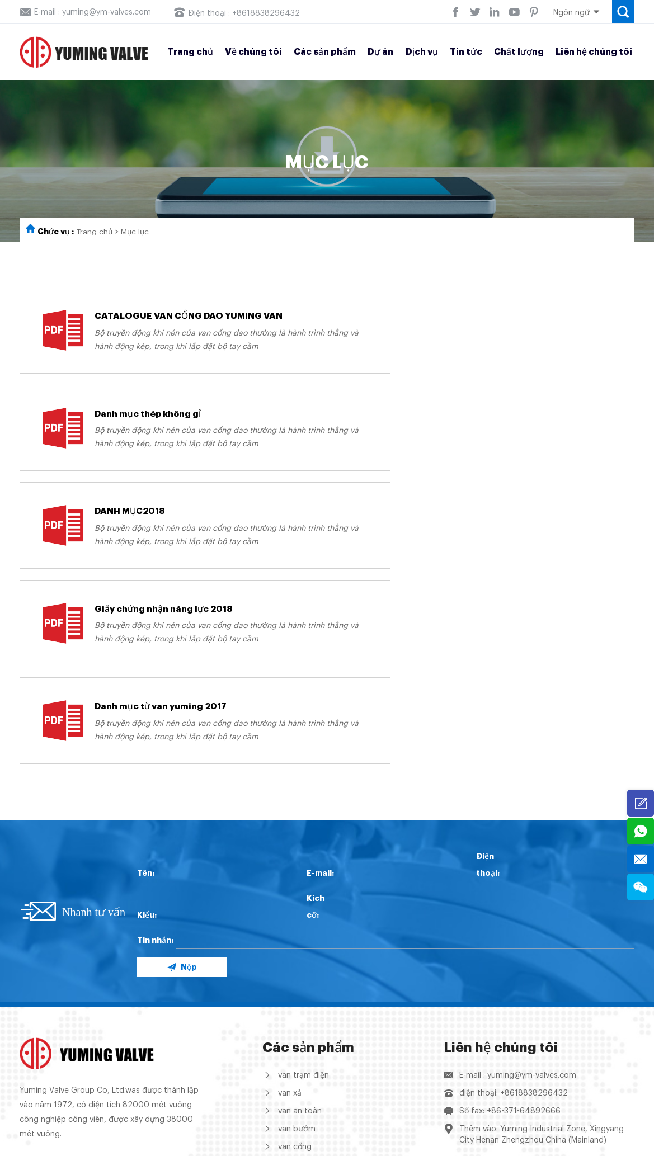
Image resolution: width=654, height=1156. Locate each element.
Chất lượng (519, 52)
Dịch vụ (422, 52)
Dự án (380, 52)
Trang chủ (190, 52)
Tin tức (466, 52)
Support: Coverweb (598, 1145)
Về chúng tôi (253, 52)
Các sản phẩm (325, 52)
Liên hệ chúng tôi (594, 52)
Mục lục (137, 232)
